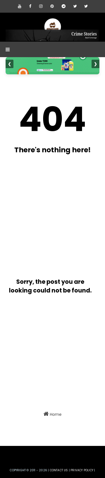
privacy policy (82, 470)
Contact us (59, 470)
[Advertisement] (52, 214)
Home (52, 414)
